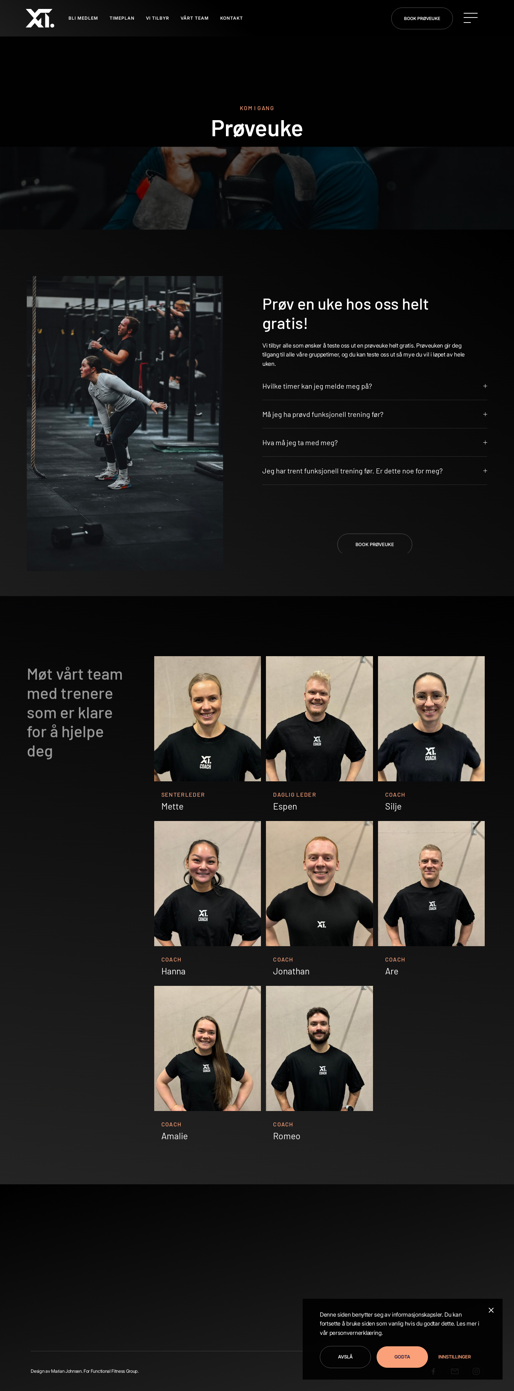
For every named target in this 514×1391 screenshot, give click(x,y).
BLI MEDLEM (83, 18)
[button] (452, 1357)
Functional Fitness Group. (115, 1371)
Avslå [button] (345, 1357)
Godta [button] (402, 1357)
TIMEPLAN (122, 18)
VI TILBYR (157, 18)
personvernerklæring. (356, 1332)
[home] (40, 18)
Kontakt (231, 18)
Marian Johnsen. (66, 1371)
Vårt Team (195, 18)
